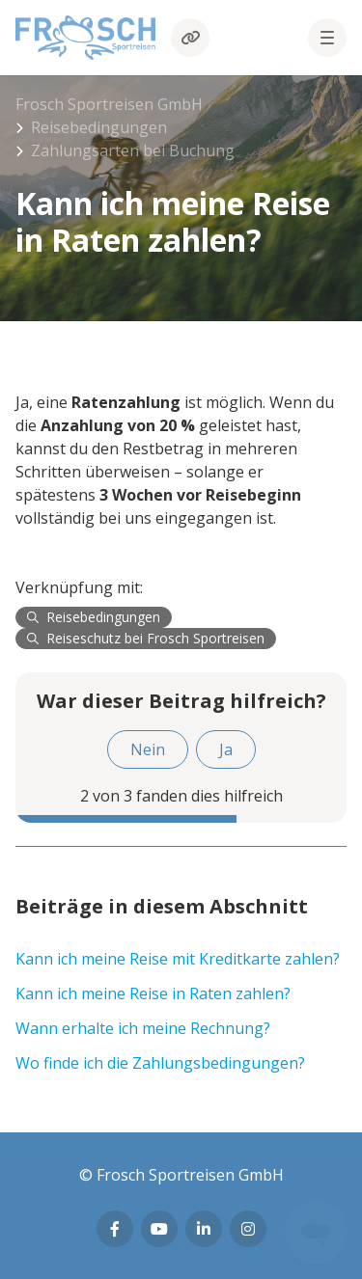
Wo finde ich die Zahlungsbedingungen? (160, 1063)
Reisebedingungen (99, 127)
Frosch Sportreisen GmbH (109, 104)
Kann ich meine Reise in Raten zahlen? (153, 993)
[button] (327, 37)
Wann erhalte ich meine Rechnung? (142, 1028)
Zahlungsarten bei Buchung (133, 150)
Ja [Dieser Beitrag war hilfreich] (226, 749)
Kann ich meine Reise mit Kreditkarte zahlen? (177, 958)
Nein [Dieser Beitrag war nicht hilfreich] (147, 749)
